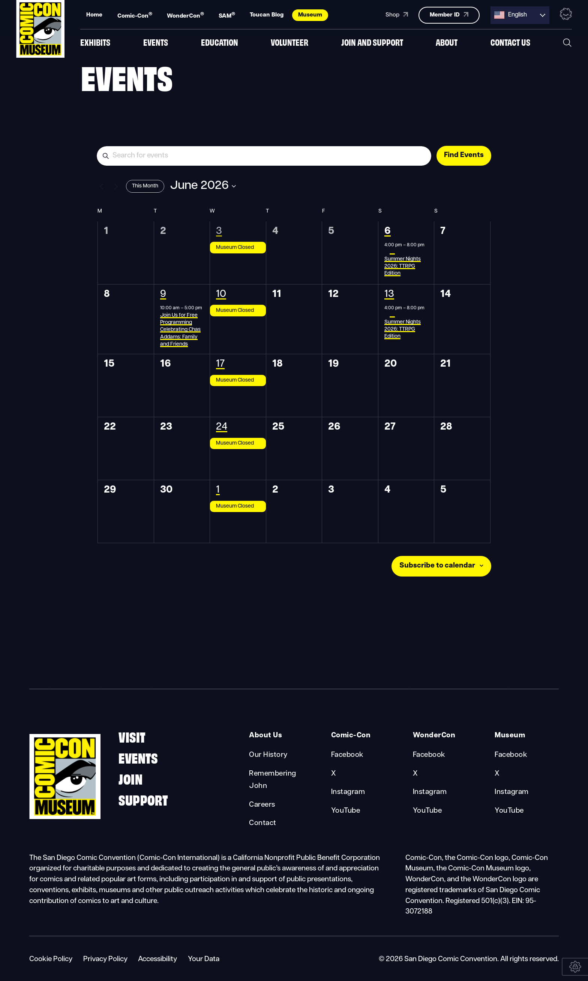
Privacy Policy (105, 959)
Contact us (510, 42)
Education (219, 42)
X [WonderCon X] (415, 773)
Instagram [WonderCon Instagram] (430, 792)
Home (94, 15)
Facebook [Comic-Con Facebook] (347, 755)
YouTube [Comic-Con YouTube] (345, 811)
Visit (132, 736)
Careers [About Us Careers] (262, 805)
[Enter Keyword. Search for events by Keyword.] (264, 156)
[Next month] (115, 186)
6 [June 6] (387, 231)
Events (155, 42)
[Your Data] (575, 967)
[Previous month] (101, 186)
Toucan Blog (267, 15)
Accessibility (157, 959)
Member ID (449, 14)
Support (143, 799)
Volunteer (289, 42)
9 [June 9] (163, 294)
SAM (227, 15)
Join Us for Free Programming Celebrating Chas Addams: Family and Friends (180, 330)
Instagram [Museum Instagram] (511, 792)
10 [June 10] (221, 294)
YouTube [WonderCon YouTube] (427, 811)
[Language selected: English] (519, 15)
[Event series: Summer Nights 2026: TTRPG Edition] (392, 252)
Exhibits (95, 42)
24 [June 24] (221, 427)
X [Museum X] (497, 773)
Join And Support (372, 42)
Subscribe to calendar (437, 565)
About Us (265, 735)
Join (130, 778)
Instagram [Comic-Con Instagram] (348, 792)
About (447, 42)
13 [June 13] (389, 294)
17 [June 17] (220, 364)
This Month (145, 186)
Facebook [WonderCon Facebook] (429, 755)
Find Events (464, 155)
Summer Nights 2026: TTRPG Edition (402, 266)
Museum (310, 15)
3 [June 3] (219, 231)
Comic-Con (134, 15)
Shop (397, 14)
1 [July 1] (218, 490)
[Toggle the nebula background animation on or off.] (566, 14)
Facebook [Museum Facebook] (511, 755)
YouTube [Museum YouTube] (509, 811)
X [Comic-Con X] (333, 773)
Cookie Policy (50, 959)
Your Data (203, 959)
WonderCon (185, 15)
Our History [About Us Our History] (268, 755)
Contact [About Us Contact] (262, 823)
